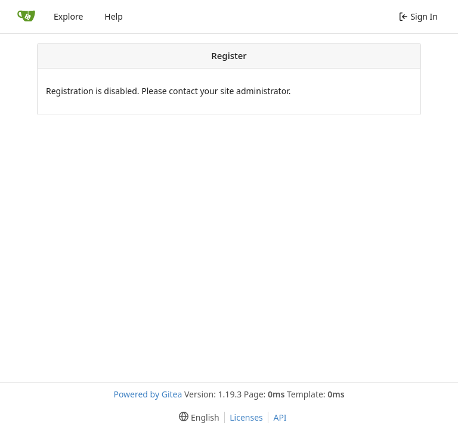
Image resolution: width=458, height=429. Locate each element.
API (279, 417)
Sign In (418, 16)
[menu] (196, 417)
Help (113, 16)
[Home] (26, 17)
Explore (68, 16)
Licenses (246, 417)
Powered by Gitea (147, 394)
